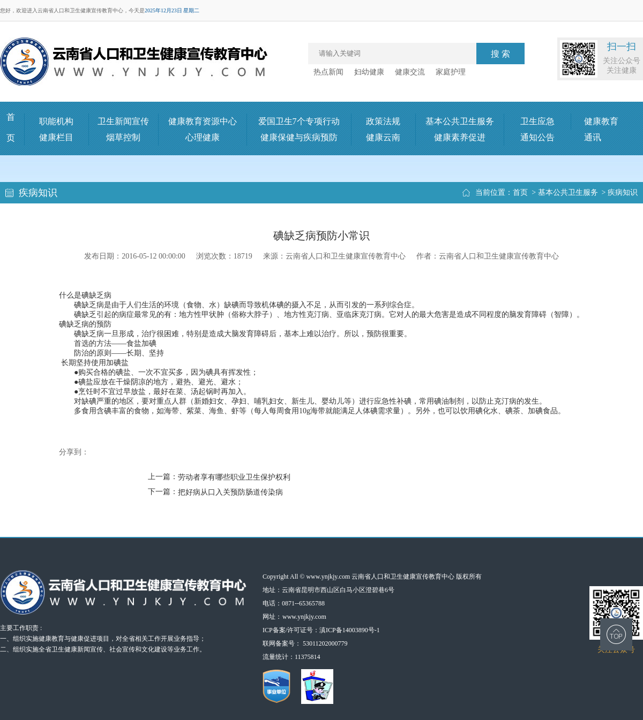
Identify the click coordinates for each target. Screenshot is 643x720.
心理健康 (202, 137)
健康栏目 (56, 137)
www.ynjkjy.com (304, 616)
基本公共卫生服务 (459, 121)
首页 (520, 192)
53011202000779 (325, 643)
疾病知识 (623, 192)
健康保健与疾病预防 (299, 137)
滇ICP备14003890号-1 (349, 630)
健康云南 (383, 137)
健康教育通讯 (601, 129)
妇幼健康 (369, 72)
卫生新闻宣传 (123, 121)
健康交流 (410, 72)
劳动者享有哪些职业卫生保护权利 (234, 477)
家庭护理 (451, 72)
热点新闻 (328, 72)
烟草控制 (123, 137)
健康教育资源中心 (202, 121)
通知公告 (537, 137)
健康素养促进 (459, 137)
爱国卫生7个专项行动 (299, 121)
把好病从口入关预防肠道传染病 (230, 492)
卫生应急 (537, 121)
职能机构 (56, 121)
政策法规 (383, 121)
